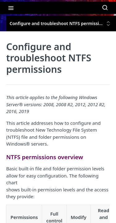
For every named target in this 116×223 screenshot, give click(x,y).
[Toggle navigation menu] (10, 7)
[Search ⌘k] (105, 7)
